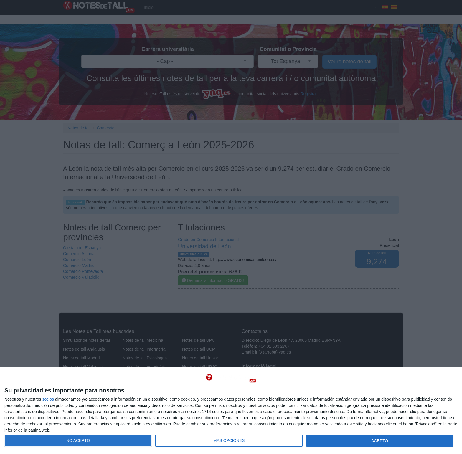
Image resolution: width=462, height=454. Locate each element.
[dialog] (231, 411)
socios (48, 399)
